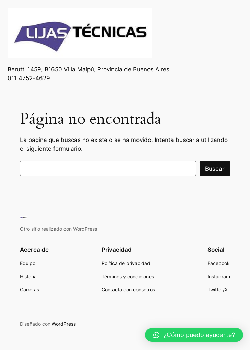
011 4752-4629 (29, 78)
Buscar (215, 168)
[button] (194, 335)
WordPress (64, 324)
